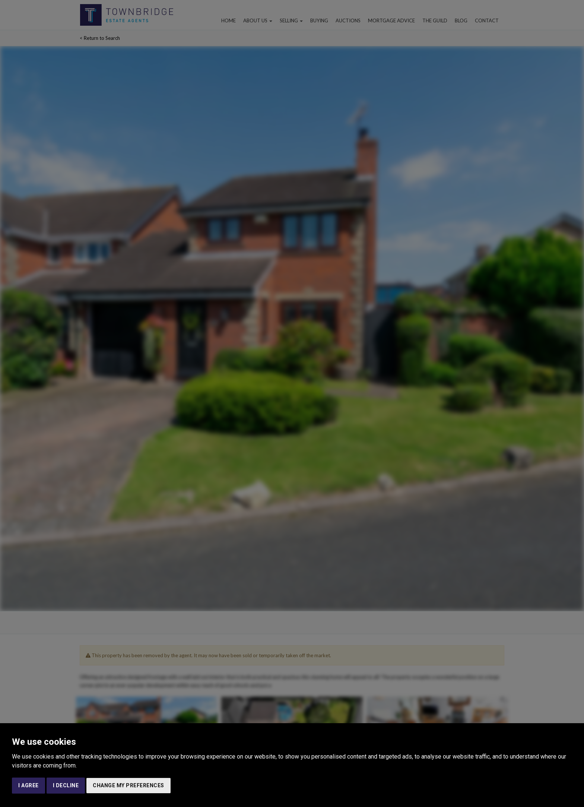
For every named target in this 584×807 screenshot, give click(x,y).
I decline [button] (66, 785)
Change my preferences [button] (128, 785)
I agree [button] (28, 785)
